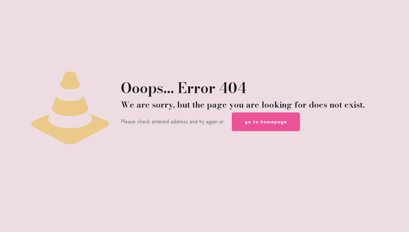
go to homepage (266, 121)
